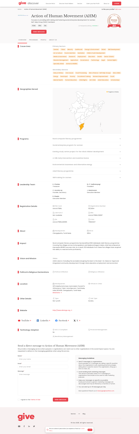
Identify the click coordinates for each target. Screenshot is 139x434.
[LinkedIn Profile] (43, 320)
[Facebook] (62, 320)
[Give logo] (43, 417)
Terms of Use (35, 400)
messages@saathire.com (105, 391)
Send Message (39, 32)
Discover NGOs (50, 3)
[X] (77, 320)
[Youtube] (25, 320)
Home (20, 9)
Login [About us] (116, 3)
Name (20, 356)
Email (20, 363)
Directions (57, 293)
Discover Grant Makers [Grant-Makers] (66, 3)
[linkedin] (29, 426)
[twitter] (34, 426)
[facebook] (24, 426)
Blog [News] (81, 414)
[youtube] (19, 426)
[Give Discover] (28, 3)
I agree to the (30, 400)
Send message (60, 400)
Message (21, 371)
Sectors (79, 3)
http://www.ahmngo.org (62, 310)
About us (106, 3)
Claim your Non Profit (92, 3)
